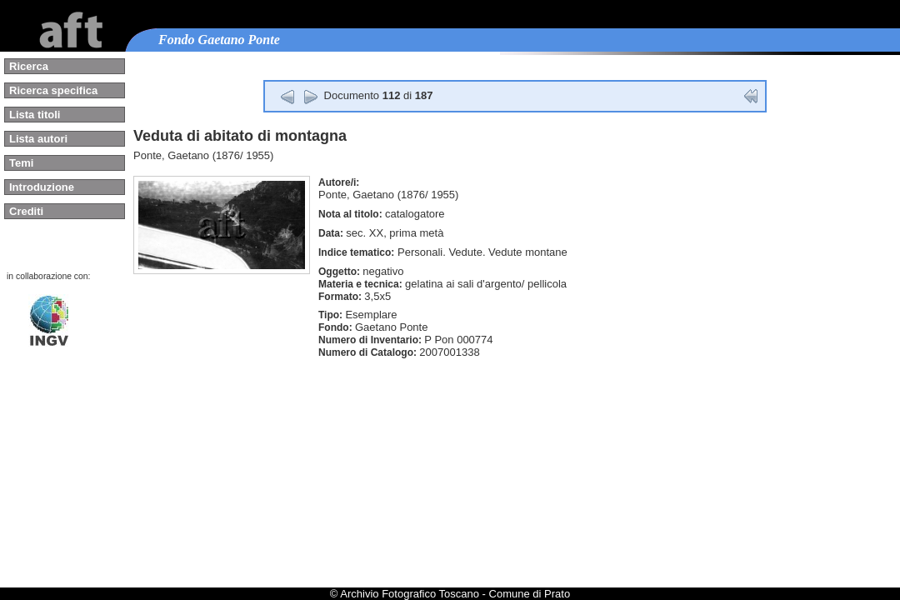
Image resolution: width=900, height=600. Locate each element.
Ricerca (28, 66)
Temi (21, 163)
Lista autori (38, 138)
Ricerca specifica (53, 90)
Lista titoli (34, 114)
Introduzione (41, 187)
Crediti (26, 211)
